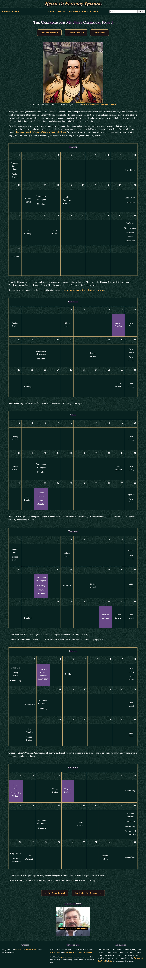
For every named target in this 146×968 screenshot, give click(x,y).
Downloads (99, 32)
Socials (93, 11)
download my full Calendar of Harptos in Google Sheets (41, 132)
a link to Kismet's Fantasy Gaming (78, 952)
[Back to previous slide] (54, 921)
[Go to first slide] (69, 933)
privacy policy (67, 957)
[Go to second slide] (73, 933)
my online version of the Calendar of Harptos (83, 290)
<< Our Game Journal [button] (55, 893)
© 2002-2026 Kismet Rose (25, 949)
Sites (84, 11)
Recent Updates (9, 11)
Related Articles (75, 32)
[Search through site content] (123, 11)
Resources (73, 11)
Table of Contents (48, 32)
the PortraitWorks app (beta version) (99, 104)
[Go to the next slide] (91, 921)
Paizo (110, 961)
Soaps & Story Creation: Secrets (73, 928)
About (51, 11)
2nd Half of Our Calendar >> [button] (88, 893)
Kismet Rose (55, 952)
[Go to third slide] (76, 933)
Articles (61, 11)
